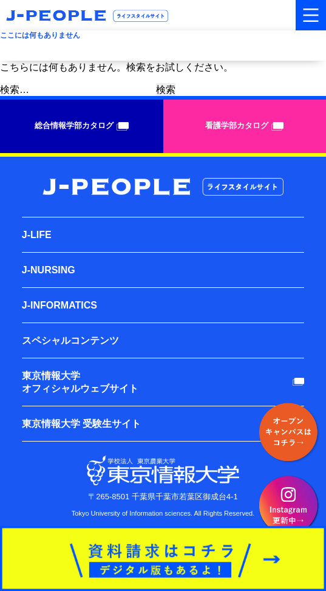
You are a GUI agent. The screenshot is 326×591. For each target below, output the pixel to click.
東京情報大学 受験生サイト (81, 423)
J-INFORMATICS (59, 305)
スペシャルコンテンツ (70, 340)
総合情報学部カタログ (82, 126)
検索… (14, 89)
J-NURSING (48, 270)
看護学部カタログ (244, 126)
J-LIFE (37, 235)
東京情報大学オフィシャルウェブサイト (80, 382)
